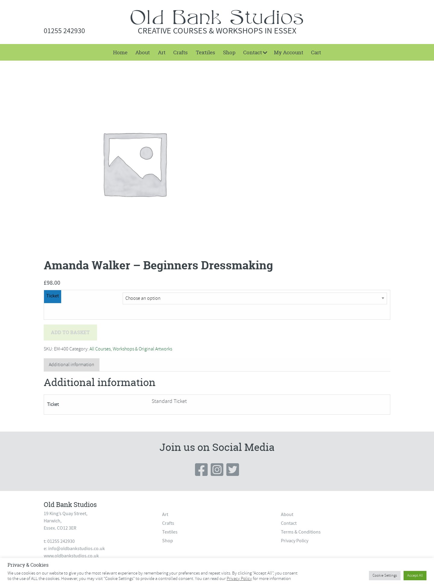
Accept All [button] (415, 575)
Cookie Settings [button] (385, 575)
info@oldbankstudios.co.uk (76, 549)
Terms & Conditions (301, 532)
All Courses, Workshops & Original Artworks (131, 349)
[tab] (71, 364)
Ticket (52, 296)
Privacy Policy (294, 541)
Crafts (180, 52)
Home (120, 52)
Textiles (205, 52)
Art (161, 52)
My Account (288, 52)
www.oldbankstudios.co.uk (71, 556)
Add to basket (70, 332)
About (142, 52)
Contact (252, 52)
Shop (229, 52)
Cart (316, 52)
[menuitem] (120, 52)
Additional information (71, 365)
